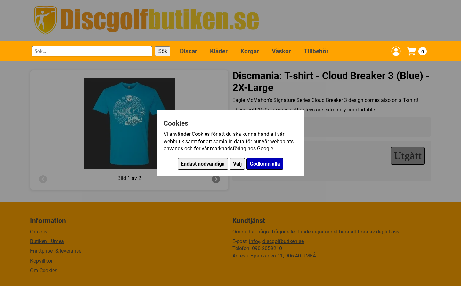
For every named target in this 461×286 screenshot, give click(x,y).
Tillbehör (316, 51)
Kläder (219, 51)
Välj (237, 164)
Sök (162, 51)
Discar (188, 51)
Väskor (281, 51)
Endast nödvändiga (203, 164)
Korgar (249, 51)
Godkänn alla (265, 164)
